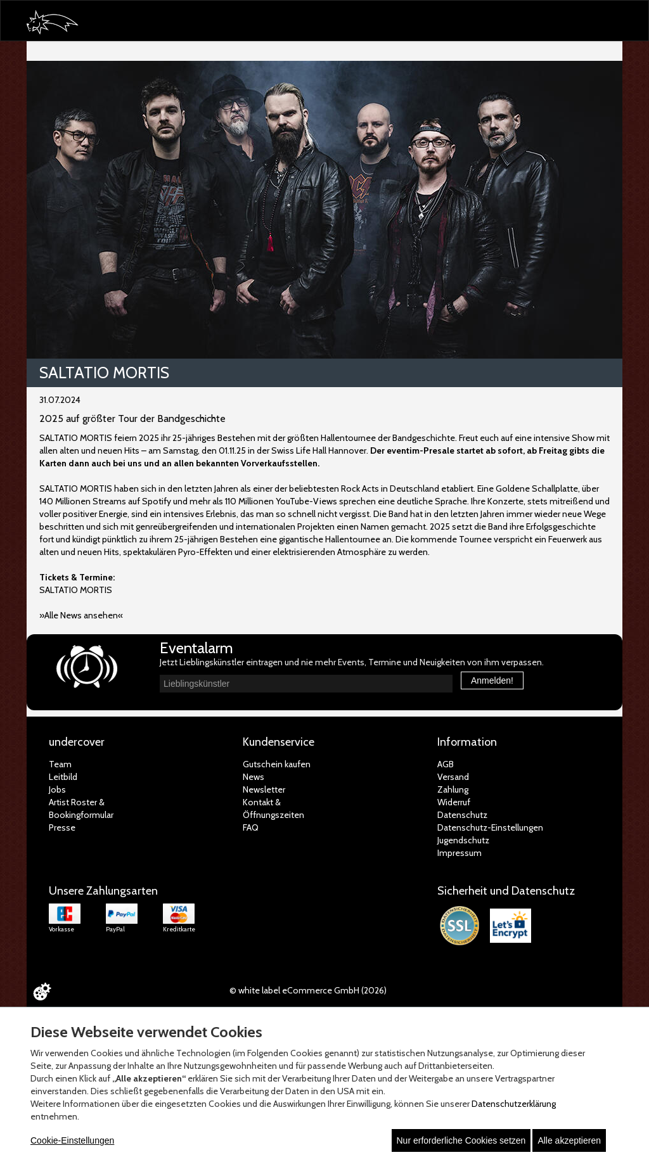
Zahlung (452, 789)
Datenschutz (462, 814)
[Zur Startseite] (58, 23)
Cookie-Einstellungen (72, 1140)
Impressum (459, 853)
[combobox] (306, 684)
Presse (62, 827)
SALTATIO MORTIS (75, 590)
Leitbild (63, 776)
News (253, 776)
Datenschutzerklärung (514, 1103)
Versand (453, 776)
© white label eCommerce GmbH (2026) (308, 990)
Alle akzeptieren (569, 1140)
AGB (445, 764)
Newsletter (264, 789)
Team (60, 764)
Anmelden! (492, 680)
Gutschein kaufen (277, 764)
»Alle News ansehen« (81, 615)
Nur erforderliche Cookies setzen (461, 1140)
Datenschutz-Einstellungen (490, 827)
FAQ (251, 827)
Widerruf (453, 802)
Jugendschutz (463, 840)
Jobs (57, 789)
